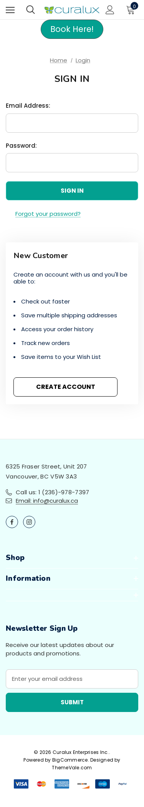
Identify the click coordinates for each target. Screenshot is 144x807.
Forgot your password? (48, 213)
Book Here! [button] (72, 29)
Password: (21, 146)
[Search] (30, 9)
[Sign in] (110, 9)
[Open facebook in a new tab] (12, 522)
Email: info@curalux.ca (47, 501)
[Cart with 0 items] (132, 9)
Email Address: (28, 106)
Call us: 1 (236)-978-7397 (52, 492)
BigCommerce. (71, 760)
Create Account (65, 386)
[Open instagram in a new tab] (29, 522)
